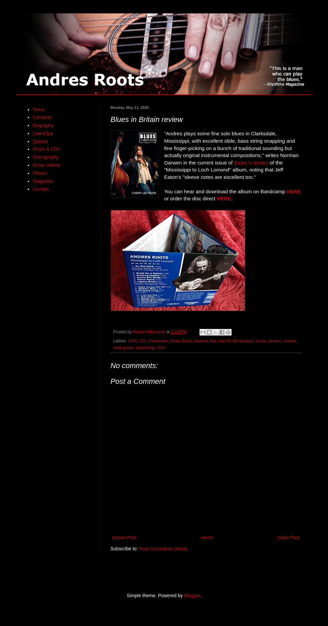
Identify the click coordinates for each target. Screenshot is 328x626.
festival (201, 341)
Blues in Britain (251, 162)
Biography (43, 125)
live (213, 341)
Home (206, 537)
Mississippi (243, 341)
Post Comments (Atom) (163, 548)
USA (161, 347)
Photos (40, 173)
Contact (41, 189)
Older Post (288, 537)
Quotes (40, 141)
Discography (46, 157)
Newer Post (124, 537)
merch (224, 341)
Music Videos (47, 165)
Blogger (192, 595)
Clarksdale (158, 341)
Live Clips (43, 133)
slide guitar (123, 347)
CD (143, 341)
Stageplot (43, 181)
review (290, 341)
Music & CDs (46, 149)
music (260, 341)
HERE (293, 191)
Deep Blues (181, 341)
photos (275, 341)
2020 (132, 341)
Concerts (42, 117)
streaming (145, 347)
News (39, 109)
